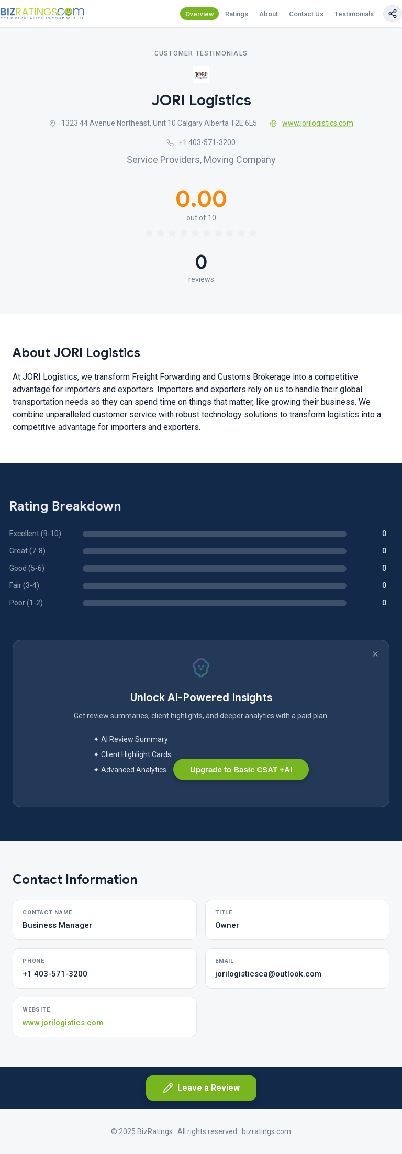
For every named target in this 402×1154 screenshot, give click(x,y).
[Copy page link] (392, 13)
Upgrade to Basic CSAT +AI (241, 769)
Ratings (236, 14)
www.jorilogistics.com (311, 123)
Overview (199, 14)
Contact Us (306, 14)
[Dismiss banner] (375, 654)
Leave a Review (201, 1088)
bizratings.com (266, 1131)
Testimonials (354, 14)
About (268, 14)
